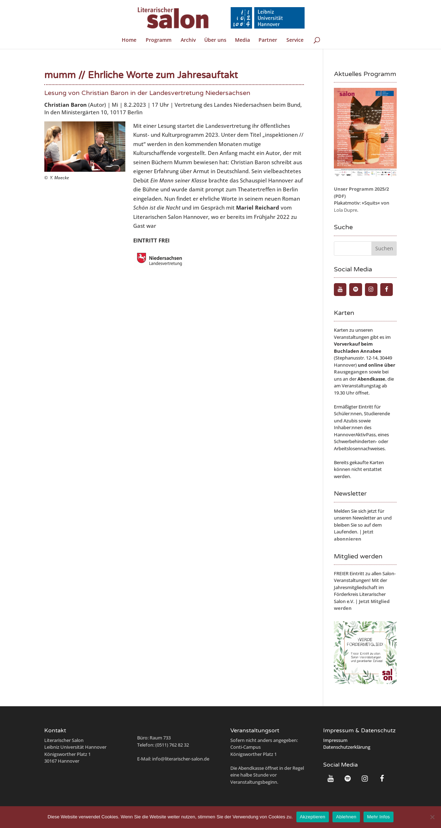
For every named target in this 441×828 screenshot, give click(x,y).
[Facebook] (386, 289)
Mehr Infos (378, 816)
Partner (268, 40)
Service (295, 40)
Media (242, 40)
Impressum (335, 740)
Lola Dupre (345, 210)
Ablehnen (346, 816)
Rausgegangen (351, 371)
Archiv (188, 40)
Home (129, 40)
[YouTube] (340, 289)
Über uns (215, 40)
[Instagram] (371, 289)
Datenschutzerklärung (346, 747)
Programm (158, 40)
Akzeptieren (312, 816)
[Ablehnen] (432, 817)
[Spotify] (355, 289)
